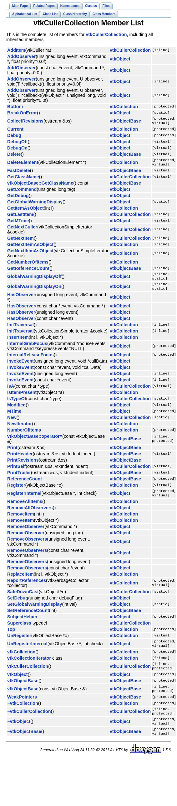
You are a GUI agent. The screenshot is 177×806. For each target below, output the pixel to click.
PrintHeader (20, 458)
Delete (14, 155)
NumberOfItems (24, 434)
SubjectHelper (22, 622)
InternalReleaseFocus (30, 359)
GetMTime (18, 223)
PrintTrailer (19, 477)
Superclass (19, 629)
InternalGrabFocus (27, 348)
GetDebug (18, 198)
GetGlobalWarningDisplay (35, 204)
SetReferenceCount (28, 616)
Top (11, 635)
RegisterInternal (24, 498)
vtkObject (120, 58)
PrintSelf (16, 471)
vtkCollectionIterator (29, 665)
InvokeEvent (20, 366)
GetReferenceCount (28, 270)
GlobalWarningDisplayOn (34, 290)
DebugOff (17, 142)
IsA (10, 391)
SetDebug (17, 604)
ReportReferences (26, 586)
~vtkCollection (22, 713)
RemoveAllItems (24, 507)
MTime (14, 416)
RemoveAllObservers (30, 513)
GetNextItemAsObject (30, 246)
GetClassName (23, 179)
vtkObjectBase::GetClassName (40, 185)
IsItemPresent (22, 397)
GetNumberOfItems (27, 264)
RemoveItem (20, 520)
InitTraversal (20, 329)
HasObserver (21, 299)
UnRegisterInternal (27, 650)
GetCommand (22, 191)
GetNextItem (20, 240)
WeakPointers (22, 706)
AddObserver (21, 56)
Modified (16, 409)
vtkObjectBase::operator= (34, 441)
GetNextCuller (22, 229)
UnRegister (19, 641)
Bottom (15, 106)
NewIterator (19, 428)
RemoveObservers (27, 545)
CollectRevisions (25, 121)
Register (16, 490)
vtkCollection (124, 106)
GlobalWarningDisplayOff (34, 279)
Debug (14, 136)
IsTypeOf (16, 403)
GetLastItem (20, 216)
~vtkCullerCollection (29, 722)
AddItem (16, 50)
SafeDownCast (23, 597)
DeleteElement (22, 164)
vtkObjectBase (125, 121)
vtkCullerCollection (106, 34)
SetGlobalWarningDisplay (34, 610)
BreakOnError (22, 112)
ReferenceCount (24, 483)
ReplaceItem (20, 580)
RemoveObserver (25, 532)
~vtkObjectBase (24, 744)
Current (15, 130)
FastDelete (18, 172)
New (12, 422)
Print (12, 452)
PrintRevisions (23, 465)
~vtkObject (18, 733)
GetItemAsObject (25, 210)
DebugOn (17, 149)
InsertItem (18, 342)
